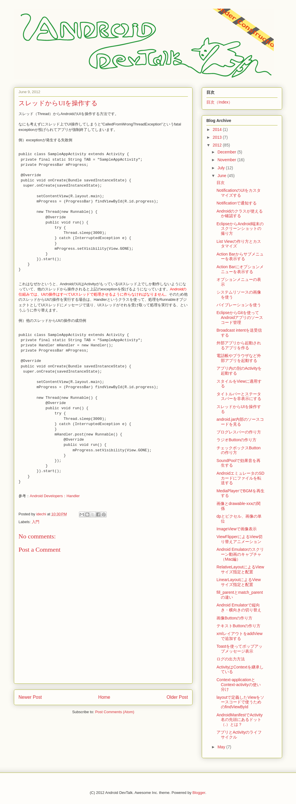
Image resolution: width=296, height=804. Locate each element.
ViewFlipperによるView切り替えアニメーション (239, 539)
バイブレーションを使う (239, 305)
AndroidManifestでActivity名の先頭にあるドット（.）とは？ (240, 720)
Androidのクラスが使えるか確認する (240, 213)
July (221, 168)
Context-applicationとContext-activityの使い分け (239, 684)
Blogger (199, 792)
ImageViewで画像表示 (237, 529)
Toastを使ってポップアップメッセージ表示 (239, 648)
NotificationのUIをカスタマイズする (239, 193)
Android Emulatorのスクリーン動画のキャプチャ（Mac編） (240, 554)
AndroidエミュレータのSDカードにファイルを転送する (240, 478)
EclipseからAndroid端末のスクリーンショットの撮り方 (240, 228)
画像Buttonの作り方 (234, 618)
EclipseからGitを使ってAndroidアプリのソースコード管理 (240, 317)
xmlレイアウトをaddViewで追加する (239, 636)
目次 (221, 182)
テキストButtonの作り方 (238, 625)
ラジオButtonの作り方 (236, 439)
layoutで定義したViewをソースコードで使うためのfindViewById (240, 702)
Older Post (177, 697)
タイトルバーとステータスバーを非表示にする (239, 396)
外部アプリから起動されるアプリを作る (239, 345)
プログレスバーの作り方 (239, 432)
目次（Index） (219, 102)
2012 (218, 145)
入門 (35, 522)
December (227, 152)
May (221, 747)
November (227, 159)
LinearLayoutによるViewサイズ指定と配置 (239, 582)
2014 (218, 129)
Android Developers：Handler (55, 496)
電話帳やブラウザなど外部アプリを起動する (239, 358)
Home (104, 697)
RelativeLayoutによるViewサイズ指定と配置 (240, 569)
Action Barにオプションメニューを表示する (240, 269)
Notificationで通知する (237, 203)
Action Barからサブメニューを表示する (240, 256)
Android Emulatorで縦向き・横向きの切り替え (239, 607)
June (222, 175)
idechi (41, 514)
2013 (218, 137)
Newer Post (30, 697)
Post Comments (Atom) (114, 712)
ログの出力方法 (231, 659)
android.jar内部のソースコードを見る (240, 422)
